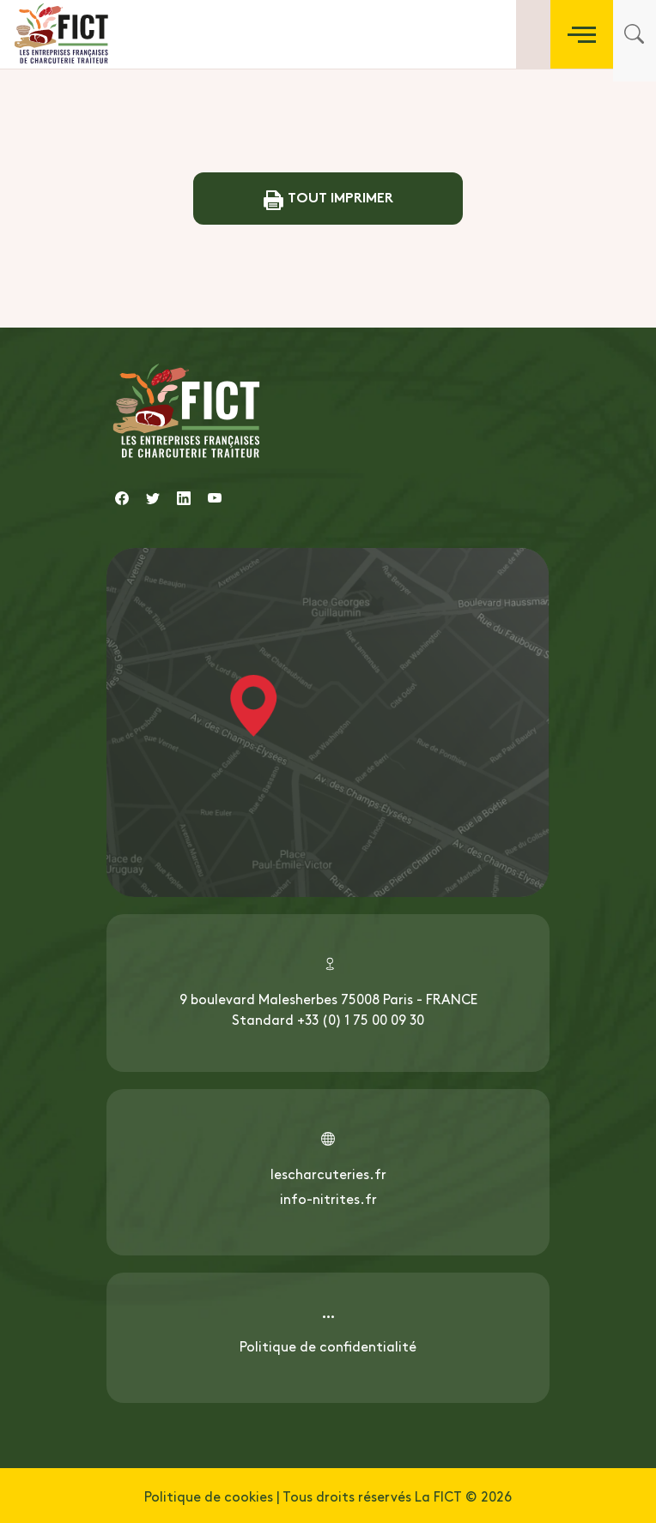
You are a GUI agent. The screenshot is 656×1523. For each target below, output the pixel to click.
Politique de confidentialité (328, 1345)
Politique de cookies (208, 1495)
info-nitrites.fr (328, 1198)
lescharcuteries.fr (328, 1173)
